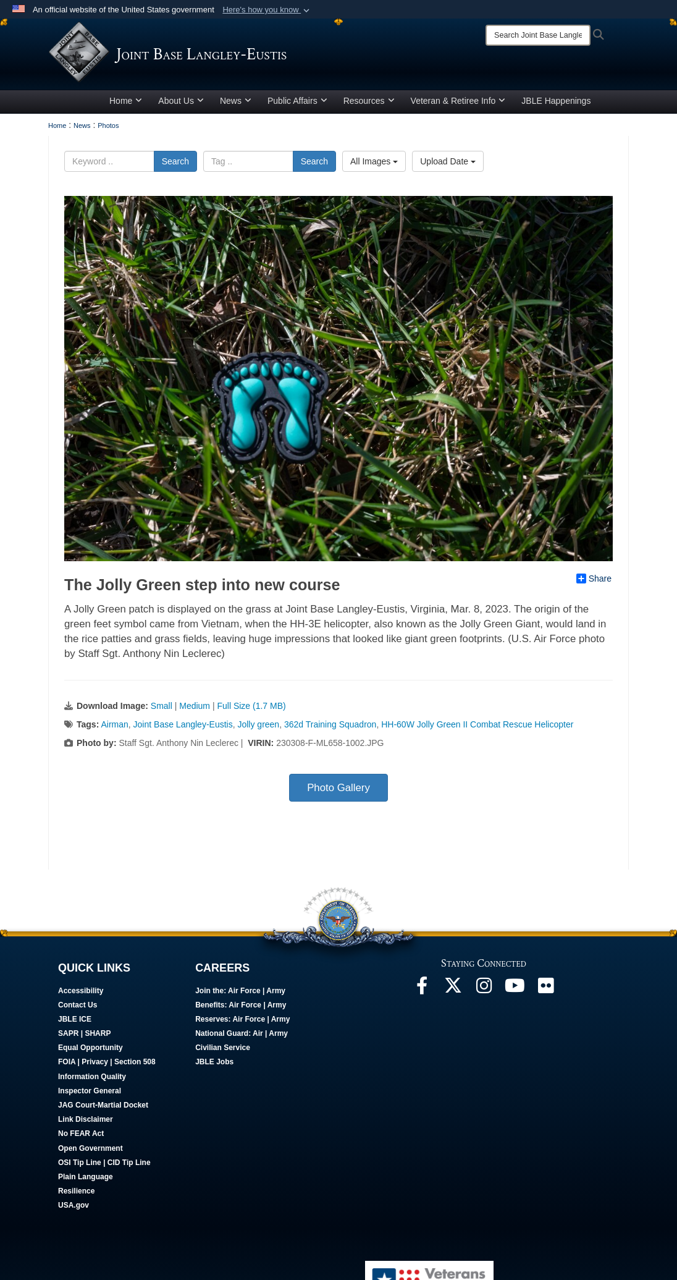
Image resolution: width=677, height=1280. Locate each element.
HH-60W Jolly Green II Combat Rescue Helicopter (477, 724)
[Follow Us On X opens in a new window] (452, 989)
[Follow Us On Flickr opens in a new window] (545, 989)
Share (594, 578)
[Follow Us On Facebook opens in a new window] (421, 989)
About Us (181, 101)
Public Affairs (297, 101)
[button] (267, 10)
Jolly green (258, 724)
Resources (369, 101)
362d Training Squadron (330, 724)
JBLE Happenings (556, 101)
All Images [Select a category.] (374, 161)
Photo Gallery (338, 788)
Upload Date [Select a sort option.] (448, 161)
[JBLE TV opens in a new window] (514, 989)
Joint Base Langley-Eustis (183, 724)
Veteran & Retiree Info (458, 101)
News (235, 101)
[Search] (538, 35)
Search (175, 161)
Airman (114, 724)
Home (125, 101)
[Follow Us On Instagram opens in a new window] (483, 989)
